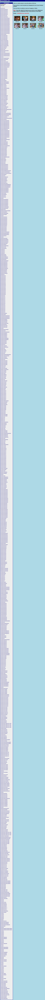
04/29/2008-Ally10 (3, 300)
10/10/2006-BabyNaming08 (4, 533)
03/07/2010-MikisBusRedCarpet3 (5, 125)
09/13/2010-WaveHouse (4, 110)
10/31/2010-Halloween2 (4, 100)
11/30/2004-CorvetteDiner (4, 733)
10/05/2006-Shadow (3, 543)
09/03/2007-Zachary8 (3, 390)
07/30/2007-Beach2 (3, 425)
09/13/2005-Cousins (3, 668)
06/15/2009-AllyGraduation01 (4, 205)
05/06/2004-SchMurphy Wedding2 (5, 784)
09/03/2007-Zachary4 (3, 395)
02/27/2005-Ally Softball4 (4, 689)
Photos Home (2, 5)
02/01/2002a (2, 958)
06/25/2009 (2, 198)
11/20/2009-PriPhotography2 (4, 168)
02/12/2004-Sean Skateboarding (5, 813)
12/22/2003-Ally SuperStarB (4, 829)
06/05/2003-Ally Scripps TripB (4, 874)
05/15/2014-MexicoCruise (4, 15)
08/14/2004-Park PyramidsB (4, 768)
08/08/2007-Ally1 (3, 420)
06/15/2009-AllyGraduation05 (4, 200)
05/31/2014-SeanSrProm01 (4, 14)
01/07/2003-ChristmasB (4, 904)
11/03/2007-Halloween (3, 374)
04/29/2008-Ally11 (3, 299)
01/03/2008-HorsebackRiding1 (4, 339)
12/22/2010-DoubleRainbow (4, 95)
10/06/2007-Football (3, 385)
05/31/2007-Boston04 (3, 463)
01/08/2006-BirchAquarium (4, 624)
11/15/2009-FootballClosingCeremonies (6, 170)
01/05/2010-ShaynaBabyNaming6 (5, 130)
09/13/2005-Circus (3, 669)
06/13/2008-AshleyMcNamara (4, 260)
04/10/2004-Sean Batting (4, 793)
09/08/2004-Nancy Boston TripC (5, 753)
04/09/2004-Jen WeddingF (4, 799)
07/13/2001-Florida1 (3, 973)
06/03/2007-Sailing (3, 443)
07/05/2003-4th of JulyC (4, 864)
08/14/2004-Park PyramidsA (4, 769)
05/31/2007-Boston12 (3, 453)
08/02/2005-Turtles (3, 673)
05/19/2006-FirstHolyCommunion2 (5, 588)
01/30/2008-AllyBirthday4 (4, 333)
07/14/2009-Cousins (3, 195)
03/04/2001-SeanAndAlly (4, 987)
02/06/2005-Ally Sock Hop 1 (4, 713)
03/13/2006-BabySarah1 (4, 619)
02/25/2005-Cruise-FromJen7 (4, 698)
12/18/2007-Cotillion (3, 349)
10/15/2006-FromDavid (4, 528)
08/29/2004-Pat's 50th (3, 763)
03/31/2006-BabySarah (4, 603)
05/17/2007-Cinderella (3, 469)
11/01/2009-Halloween (3, 174)
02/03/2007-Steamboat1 (4, 480)
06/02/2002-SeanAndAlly (4, 943)
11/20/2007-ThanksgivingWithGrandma (6, 354)
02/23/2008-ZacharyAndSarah (4, 329)
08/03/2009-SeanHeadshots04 (5, 188)
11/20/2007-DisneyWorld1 (4, 364)
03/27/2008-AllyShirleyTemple (4, 323)
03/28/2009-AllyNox (3, 209)
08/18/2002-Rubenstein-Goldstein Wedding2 (6, 928)
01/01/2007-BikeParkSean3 (4, 494)
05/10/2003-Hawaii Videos (4, 879)
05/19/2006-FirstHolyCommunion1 (5, 589)
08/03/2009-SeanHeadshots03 (5, 189)
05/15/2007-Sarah (3, 470)
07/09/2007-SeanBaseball (4, 430)
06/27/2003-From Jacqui (4, 869)
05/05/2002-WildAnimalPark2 (4, 947)
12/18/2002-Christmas (3, 912)
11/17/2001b (2, 967)
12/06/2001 (2, 964)
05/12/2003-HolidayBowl (4, 877)
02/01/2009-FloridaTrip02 (4, 223)
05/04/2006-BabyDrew (3, 598)
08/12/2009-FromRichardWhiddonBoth (6, 185)
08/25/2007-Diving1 (3, 413)
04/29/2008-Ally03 (3, 309)
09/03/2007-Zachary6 (3, 393)
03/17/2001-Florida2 (3, 984)
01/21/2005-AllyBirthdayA (4, 718)
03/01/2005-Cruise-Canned (4, 688)
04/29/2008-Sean (3, 295)
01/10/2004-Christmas (3, 823)
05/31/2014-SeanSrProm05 (4, 9)
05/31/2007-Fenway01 (3, 449)
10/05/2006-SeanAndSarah (4, 544)
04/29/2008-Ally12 (3, 298)
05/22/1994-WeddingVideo (4, 998)
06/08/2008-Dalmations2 (4, 270)
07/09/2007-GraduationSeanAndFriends (6, 433)
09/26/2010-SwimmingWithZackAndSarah (6, 109)
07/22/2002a (2, 933)
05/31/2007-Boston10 (3, 455)
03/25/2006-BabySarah (4, 608)
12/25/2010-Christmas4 (4, 90)
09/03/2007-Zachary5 (3, 394)
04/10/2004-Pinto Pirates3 (4, 794)
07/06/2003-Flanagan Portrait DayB (5, 859)
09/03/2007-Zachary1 (3, 399)
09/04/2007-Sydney (3, 389)
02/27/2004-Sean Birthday (4, 809)
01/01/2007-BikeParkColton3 (4, 499)
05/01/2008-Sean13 (3, 279)
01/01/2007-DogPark (3, 488)
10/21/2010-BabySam (3, 105)
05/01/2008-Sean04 (3, 290)
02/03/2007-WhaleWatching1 (4, 478)
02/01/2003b (2, 899)
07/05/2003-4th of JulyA (4, 867)
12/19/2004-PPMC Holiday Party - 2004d (6, 723)
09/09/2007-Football (3, 388)
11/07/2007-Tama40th (3, 370)
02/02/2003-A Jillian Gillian (4, 898)
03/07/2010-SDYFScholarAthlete (5, 120)
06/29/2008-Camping (3, 254)
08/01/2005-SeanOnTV (4, 678)
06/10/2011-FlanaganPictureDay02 (5, 64)
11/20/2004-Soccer (3, 734)
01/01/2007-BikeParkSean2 (4, 495)
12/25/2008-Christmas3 (4, 228)
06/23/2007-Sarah (3, 438)
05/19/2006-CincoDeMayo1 (4, 593)
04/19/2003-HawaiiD (3, 884)
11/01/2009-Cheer (3, 175)
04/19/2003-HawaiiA (3, 888)
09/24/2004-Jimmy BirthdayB (4, 749)
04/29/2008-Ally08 (3, 303)
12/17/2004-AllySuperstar (4, 729)
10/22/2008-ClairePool (3, 235)
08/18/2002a (2, 927)
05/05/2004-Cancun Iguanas (4, 789)
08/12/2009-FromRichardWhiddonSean (6, 184)
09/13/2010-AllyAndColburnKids (5, 115)
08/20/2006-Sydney (3, 564)
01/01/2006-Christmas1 (4, 629)
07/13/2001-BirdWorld (3, 974)
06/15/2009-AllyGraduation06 (4, 199)
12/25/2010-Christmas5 (4, 89)
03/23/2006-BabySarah (4, 609)
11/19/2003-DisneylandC (4, 847)
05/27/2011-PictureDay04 (4, 74)
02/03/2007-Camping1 (3, 484)
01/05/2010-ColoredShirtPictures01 (5, 139)
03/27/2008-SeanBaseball (4, 320)
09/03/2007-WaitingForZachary (5, 400)
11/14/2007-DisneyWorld (4, 368)
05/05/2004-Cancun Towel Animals (5, 788)
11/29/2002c (2, 913)
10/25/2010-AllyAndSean (4, 104)
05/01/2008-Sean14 (3, 278)
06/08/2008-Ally (3, 274)
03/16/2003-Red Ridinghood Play (5, 892)
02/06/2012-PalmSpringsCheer (5, 50)
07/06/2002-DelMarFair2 (4, 937)
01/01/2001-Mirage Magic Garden (5, 994)
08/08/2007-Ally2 (3, 419)
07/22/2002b (2, 932)
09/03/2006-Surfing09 (3, 549)
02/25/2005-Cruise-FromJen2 (4, 704)
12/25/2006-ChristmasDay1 (4, 514)
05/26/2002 (2, 944)
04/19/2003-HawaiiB (3, 887)
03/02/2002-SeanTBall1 (4, 954)
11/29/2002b (2, 914)
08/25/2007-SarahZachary (4, 404)
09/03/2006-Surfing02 (3, 558)
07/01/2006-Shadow (3, 573)
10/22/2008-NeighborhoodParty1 (5, 234)
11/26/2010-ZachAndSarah (4, 99)
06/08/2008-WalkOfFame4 (4, 263)
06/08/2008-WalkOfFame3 (4, 264)
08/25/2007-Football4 (3, 405)
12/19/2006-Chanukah (3, 518)
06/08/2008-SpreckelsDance (4, 268)
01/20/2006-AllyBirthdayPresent (5, 623)
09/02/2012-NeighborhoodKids (5, 45)
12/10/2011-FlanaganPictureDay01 (5, 55)
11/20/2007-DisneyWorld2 (4, 363)
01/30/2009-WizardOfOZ (4, 225)
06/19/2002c (2, 939)
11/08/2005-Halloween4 (4, 643)
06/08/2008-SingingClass (4, 269)
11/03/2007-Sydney (3, 373)
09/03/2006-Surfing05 (3, 554)
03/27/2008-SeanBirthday (4, 319)
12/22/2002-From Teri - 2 (4, 908)
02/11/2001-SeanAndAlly (4, 989)
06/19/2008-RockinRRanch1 (4, 258)
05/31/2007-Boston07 (3, 459)
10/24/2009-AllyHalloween (4, 180)
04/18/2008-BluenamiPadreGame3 (5, 315)
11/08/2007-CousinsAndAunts (4, 369)
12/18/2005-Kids (3, 634)
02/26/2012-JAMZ (3, 49)
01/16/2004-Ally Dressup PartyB (5, 819)
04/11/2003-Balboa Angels (4, 889)
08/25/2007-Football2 (3, 408)
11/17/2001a (2, 968)
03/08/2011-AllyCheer (3, 84)
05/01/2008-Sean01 (3, 294)
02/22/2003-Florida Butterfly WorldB (5, 894)
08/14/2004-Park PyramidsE (4, 764)
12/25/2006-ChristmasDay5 (4, 509)
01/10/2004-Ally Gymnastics (4, 824)
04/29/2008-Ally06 (3, 305)
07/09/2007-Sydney (3, 429)
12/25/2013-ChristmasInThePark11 (5, 20)
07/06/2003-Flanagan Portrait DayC (5, 858)
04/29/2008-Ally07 (3, 304)
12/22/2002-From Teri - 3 (4, 907)
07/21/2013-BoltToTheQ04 (4, 35)
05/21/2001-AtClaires (3, 978)
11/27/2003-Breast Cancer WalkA (5, 843)
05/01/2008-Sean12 (3, 280)
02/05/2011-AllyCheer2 (4, 85)
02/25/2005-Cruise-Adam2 (4, 709)
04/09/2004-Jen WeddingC (4, 803)
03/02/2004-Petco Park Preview (5, 808)
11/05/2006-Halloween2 (4, 524)
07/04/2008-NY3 (3, 250)
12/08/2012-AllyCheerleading (4, 40)
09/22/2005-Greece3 (3, 663)
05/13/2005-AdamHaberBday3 (4, 683)
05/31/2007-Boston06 (3, 460)
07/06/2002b (2, 934)
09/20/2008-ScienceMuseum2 (4, 240)
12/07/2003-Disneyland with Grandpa (5, 838)
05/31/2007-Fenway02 (3, 448)
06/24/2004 (2, 773)
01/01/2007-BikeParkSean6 (4, 490)
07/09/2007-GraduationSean (4, 434)
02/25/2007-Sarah (3, 475)
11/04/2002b (2, 917)
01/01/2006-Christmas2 (4, 628)
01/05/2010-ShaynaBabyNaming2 (5, 135)
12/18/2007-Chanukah (3, 350)
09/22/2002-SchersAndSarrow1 (5, 923)
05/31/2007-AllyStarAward (4, 468)
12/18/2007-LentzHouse (4, 345)
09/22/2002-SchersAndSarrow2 (5, 922)
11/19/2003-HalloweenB (4, 844)
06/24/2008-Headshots (3, 255)
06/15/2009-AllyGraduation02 (4, 204)
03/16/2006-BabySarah (4, 614)
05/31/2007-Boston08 (3, 458)
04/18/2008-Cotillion (3, 314)
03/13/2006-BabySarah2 (4, 618)
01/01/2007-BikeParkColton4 (4, 498)
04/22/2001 (2, 979)
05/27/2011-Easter (3, 79)
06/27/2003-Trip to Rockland (4, 868)
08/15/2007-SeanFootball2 (4, 414)
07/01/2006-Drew (3, 579)
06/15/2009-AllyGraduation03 (4, 203)
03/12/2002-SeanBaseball (4, 952)
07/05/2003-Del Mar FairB (4, 862)
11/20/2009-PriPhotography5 (4, 164)
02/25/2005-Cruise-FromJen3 (4, 703)
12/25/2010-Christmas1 (4, 94)
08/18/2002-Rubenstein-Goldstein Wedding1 (6, 929)
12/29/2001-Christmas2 (4, 959)
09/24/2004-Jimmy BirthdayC (4, 748)
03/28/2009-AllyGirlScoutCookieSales (5, 210)
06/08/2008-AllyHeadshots (4, 273)
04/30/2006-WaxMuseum (4, 599)
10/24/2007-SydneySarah (4, 380)
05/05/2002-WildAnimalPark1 (4, 948)
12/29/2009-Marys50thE (4, 150)
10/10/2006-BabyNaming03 (4, 539)
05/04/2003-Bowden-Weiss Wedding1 (5, 883)
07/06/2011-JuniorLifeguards (4, 59)
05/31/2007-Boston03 (3, 464)
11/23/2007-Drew (3, 353)
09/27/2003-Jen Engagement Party (5, 852)
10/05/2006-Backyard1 (3, 548)
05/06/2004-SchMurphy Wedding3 (5, 783)
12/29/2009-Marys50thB (4, 154)
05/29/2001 (2, 977)
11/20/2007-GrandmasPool (4, 358)
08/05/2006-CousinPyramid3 (4, 568)
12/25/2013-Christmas (3, 34)
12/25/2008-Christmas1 (4, 230)
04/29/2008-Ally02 (3, 310)
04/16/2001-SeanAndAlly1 (4, 982)
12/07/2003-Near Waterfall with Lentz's (6, 837)
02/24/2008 (2, 328)
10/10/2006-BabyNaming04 (4, 538)
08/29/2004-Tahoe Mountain (4, 759)
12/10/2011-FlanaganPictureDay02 (5, 54)
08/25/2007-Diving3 (3, 410)
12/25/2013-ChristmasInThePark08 (5, 24)
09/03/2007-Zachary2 (3, 398)
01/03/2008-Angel (3, 344)
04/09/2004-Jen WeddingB (4, 804)
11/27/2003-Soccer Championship (5, 839)
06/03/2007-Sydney (3, 440)
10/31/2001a (2, 972)
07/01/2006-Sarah (3, 574)
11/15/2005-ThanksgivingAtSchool (5, 639)
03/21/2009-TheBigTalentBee (4, 213)
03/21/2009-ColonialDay (4, 214)
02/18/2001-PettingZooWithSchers (5, 988)
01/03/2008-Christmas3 (4, 340)
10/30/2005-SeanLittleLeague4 (5, 648)
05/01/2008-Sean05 (3, 289)
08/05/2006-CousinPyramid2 (4, 569)
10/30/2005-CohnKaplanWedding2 (5, 653)
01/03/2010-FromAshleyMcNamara (5, 145)
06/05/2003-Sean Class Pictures (5, 873)
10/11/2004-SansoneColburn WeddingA (6, 743)
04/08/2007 (2, 474)
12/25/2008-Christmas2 (4, 229)
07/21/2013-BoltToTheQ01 (4, 39)
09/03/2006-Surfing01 (3, 559)
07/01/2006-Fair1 (3, 578)
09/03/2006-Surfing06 (3, 553)
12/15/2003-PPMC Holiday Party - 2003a (6, 834)
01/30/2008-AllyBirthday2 (4, 335)
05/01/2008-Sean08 (3, 285)
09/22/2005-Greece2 (3, 664)
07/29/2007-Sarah (3, 428)
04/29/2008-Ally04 (3, 308)
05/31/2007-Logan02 (3, 445)
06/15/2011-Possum (3, 60)
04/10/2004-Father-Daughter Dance (5, 798)
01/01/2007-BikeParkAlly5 (4, 503)
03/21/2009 (2, 215)
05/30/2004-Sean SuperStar (4, 774)
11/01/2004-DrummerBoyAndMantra (5, 739)
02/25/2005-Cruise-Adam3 (4, 708)
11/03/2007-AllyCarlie (3, 378)
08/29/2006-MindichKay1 (4, 563)
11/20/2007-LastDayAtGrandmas (5, 355)
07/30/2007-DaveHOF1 (4, 424)
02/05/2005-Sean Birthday (4, 714)
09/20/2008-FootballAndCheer (4, 245)
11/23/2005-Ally (3, 638)
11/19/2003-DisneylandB (4, 848)
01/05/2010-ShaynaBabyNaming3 (5, 134)
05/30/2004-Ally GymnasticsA (4, 778)
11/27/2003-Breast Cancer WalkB (5, 842)
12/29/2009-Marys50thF (4, 149)
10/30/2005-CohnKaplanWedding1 (5, 654)
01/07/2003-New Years (3, 903)
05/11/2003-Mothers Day (4, 878)
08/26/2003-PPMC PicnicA (4, 857)
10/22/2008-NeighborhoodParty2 (5, 233)
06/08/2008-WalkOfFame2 (4, 265)
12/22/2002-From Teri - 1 (4, 909)
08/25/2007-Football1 (3, 409)
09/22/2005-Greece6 (3, 659)
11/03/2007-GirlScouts (3, 375)
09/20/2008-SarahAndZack (4, 243)
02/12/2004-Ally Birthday (4, 814)
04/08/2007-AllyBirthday (4, 473)
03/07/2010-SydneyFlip (4, 119)
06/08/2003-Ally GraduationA (4, 872)
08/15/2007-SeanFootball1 (4, 415)
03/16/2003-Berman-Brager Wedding (5, 893)
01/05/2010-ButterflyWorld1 (4, 144)
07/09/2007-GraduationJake (4, 435)
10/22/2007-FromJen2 (3, 383)
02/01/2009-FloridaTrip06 (4, 218)
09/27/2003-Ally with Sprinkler (4, 853)
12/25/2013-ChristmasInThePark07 (5, 25)
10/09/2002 (2, 919)
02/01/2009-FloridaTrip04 (4, 220)
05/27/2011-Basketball (3, 80)
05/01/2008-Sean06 (3, 288)
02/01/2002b (2, 957)
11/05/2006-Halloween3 (4, 523)
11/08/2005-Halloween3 (4, 644)
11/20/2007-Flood (3, 359)
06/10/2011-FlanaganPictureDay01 (5, 65)
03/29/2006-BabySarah (4, 604)
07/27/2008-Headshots (3, 248)
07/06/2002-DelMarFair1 (4, 938)
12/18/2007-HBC (3, 348)
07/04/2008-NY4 (3, 249)
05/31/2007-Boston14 (3, 450)
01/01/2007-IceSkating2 (4, 485)
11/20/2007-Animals (3, 365)
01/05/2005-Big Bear (3, 719)
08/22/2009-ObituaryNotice (4, 183)
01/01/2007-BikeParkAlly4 (4, 504)
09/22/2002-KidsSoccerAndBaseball (5, 924)
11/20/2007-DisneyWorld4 (4, 360)
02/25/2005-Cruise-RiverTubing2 (5, 694)
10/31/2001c (2, 969)
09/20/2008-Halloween (3, 244)
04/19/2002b (2, 949)
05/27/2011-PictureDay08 (4, 69)
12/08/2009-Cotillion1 (3, 160)
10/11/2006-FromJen (3, 529)
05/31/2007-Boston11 (3, 454)
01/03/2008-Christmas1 (4, 343)
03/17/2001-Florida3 (3, 983)
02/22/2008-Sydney (3, 330)
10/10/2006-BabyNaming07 (4, 534)
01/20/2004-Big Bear (3, 818)
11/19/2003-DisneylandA (4, 849)
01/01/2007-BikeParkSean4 (4, 493)
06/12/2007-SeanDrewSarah (4, 439)
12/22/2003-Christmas (3, 828)
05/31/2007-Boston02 (3, 465)
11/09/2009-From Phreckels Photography (6, 173)
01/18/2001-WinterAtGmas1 (4, 992)
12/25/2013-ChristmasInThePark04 (5, 29)
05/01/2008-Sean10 (3, 283)
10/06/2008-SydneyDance (4, 238)
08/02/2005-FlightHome (4, 674)
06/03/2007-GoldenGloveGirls (4, 444)
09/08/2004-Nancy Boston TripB (5, 754)
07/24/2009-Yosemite (3, 193)
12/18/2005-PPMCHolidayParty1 (5, 633)
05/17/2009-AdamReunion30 (4, 208)
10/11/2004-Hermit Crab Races (5, 744)
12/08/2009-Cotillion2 (3, 159)
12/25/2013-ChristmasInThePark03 (5, 30)
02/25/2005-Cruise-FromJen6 (4, 699)
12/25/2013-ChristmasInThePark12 (5, 19)
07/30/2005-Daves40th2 (4, 679)
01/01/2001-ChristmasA (4, 997)
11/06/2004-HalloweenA (4, 738)
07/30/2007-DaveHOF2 (4, 423)
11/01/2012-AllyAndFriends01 (4, 44)
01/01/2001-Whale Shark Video (5, 993)
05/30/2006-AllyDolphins (4, 583)
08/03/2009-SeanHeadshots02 (5, 190)
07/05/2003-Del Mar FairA (4, 863)
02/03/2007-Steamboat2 (4, 479)
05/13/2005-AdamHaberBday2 (4, 684)
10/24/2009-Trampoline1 (4, 179)
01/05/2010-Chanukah (3, 140)
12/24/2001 (2, 962)
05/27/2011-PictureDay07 (4, 70)
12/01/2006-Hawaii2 (3, 519)
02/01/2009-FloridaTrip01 (4, 224)
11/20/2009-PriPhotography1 (4, 169)
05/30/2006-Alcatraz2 (3, 584)
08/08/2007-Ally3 (3, 418)
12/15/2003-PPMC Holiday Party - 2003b (6, 833)
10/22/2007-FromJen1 (3, 384)
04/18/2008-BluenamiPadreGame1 (5, 318)
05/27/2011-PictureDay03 (4, 75)
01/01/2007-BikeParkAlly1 (4, 508)
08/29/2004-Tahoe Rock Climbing (5, 758)
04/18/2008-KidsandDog (4, 313)
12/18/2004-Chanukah (3, 728)
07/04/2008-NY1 (3, 253)
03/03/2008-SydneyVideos (4, 325)
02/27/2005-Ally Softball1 (4, 693)
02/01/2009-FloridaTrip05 (4, 219)
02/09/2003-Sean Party (4, 897)
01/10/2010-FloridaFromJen (4, 129)
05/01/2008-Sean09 (3, 284)
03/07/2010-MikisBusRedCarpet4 (5, 124)
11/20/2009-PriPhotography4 (4, 165)
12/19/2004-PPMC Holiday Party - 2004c (6, 724)
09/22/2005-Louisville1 (3, 658)
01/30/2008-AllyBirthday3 (4, 334)
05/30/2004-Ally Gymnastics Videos (5, 779)
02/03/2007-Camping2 (3, 483)
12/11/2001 (2, 963)
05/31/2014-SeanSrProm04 (4, 10)
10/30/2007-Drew (3, 379)
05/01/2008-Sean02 (3, 293)
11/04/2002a (2, 918)
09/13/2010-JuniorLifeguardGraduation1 (6, 114)
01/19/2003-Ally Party (3, 902)
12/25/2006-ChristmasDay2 (4, 513)
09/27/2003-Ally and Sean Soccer (5, 854)
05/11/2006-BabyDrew (3, 594)
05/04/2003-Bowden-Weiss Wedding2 (5, 882)
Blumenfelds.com (5, 0)
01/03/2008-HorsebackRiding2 (4, 338)
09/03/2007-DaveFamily (4, 403)
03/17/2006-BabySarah (4, 613)
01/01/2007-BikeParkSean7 (4, 489)
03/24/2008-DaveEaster (4, 324)
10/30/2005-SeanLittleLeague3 (5, 649)
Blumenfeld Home (3, 4)
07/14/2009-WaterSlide (4, 194)
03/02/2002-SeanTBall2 (4, 953)
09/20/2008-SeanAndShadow (4, 239)
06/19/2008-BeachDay (3, 259)
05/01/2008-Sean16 (3, 275)
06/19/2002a (2, 942)
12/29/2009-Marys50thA (4, 155)
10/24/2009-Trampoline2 (4, 178)
